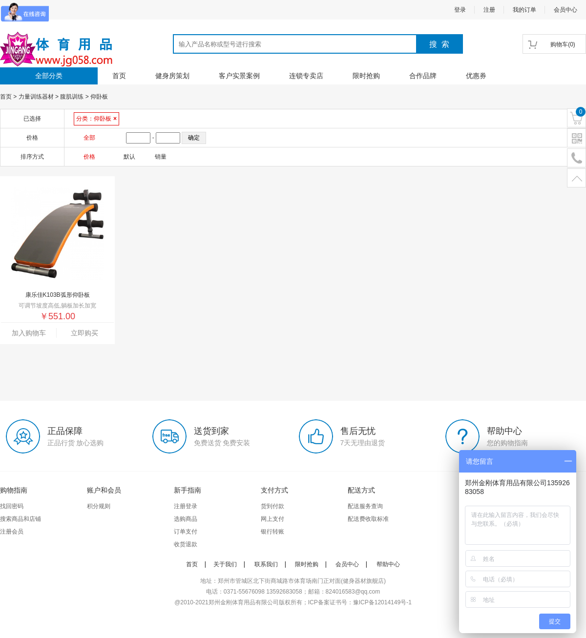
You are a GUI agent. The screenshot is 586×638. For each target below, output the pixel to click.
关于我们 (225, 564)
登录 (460, 9)
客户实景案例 (239, 76)
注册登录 (185, 506)
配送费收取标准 (368, 518)
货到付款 (272, 506)
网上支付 (272, 518)
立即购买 (84, 333)
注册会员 (11, 531)
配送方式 (361, 490)
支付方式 (274, 490)
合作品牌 (423, 76)
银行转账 (272, 531)
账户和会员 (104, 490)
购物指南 (13, 490)
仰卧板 (99, 96)
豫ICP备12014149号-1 (382, 602)
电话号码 (576, 158)
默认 (129, 156)
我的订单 (524, 9)
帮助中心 (388, 564)
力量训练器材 (36, 96)
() (562, 44)
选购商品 (185, 518)
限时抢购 (366, 76)
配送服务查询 (365, 506)
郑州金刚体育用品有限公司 (244, 602)
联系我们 (266, 564)
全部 (89, 137)
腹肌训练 (72, 96)
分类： (96, 118)
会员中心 (565, 9)
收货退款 (185, 544)
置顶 (576, 178)
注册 (489, 9)
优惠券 (476, 76)
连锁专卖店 (306, 76)
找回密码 (11, 506)
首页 (119, 76)
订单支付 (185, 531)
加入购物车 (29, 333)
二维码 (576, 138)
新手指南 (187, 490)
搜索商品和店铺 (20, 518)
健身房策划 (172, 76)
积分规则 (98, 506)
